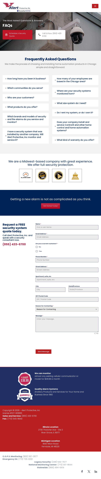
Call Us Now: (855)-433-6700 (50, 34)
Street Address (41, 266)
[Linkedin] (95, 471)
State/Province (74, 286)
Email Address (41, 234)
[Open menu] (95, 6)
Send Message (43, 352)
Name (38, 224)
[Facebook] (82, 471)
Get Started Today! (50, 206)
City (37, 286)
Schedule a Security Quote (15, 34)
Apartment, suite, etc (43, 276)
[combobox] (67, 309)
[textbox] (65, 309)
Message (39, 316)
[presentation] (52, 342)
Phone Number (42, 257)
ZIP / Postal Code (42, 296)
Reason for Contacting (44, 306)
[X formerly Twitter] (89, 471)
